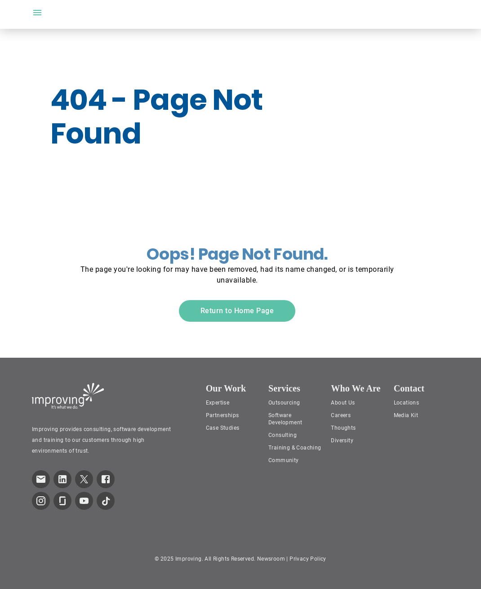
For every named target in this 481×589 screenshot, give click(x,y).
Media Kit (406, 415)
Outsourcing (284, 403)
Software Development (285, 419)
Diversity (342, 440)
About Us (343, 403)
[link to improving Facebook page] (106, 479)
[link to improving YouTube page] (84, 501)
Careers (341, 415)
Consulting (282, 435)
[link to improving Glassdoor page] (62, 501)
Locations (406, 403)
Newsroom (271, 559)
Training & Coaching (294, 448)
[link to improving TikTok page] (106, 501)
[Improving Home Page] (68, 396)
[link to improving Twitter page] (84, 479)
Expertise (218, 403)
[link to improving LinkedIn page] (62, 479)
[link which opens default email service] (41, 479)
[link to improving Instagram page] (41, 501)
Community (283, 460)
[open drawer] (37, 13)
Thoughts (343, 428)
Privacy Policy (307, 559)
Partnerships (222, 415)
